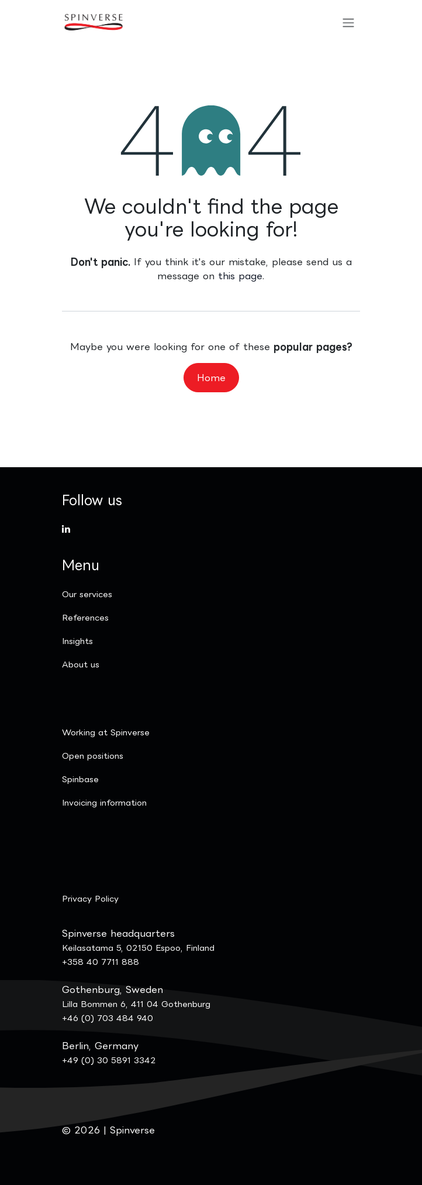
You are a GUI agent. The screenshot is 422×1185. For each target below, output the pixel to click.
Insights (77, 640)
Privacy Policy (90, 898)
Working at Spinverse (106, 732)
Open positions (92, 755)
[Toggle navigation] (348, 22)
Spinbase (80, 779)
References (85, 617)
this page (240, 275)
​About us (80, 664)
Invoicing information (104, 802)
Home (211, 377)
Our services (87, 594)
